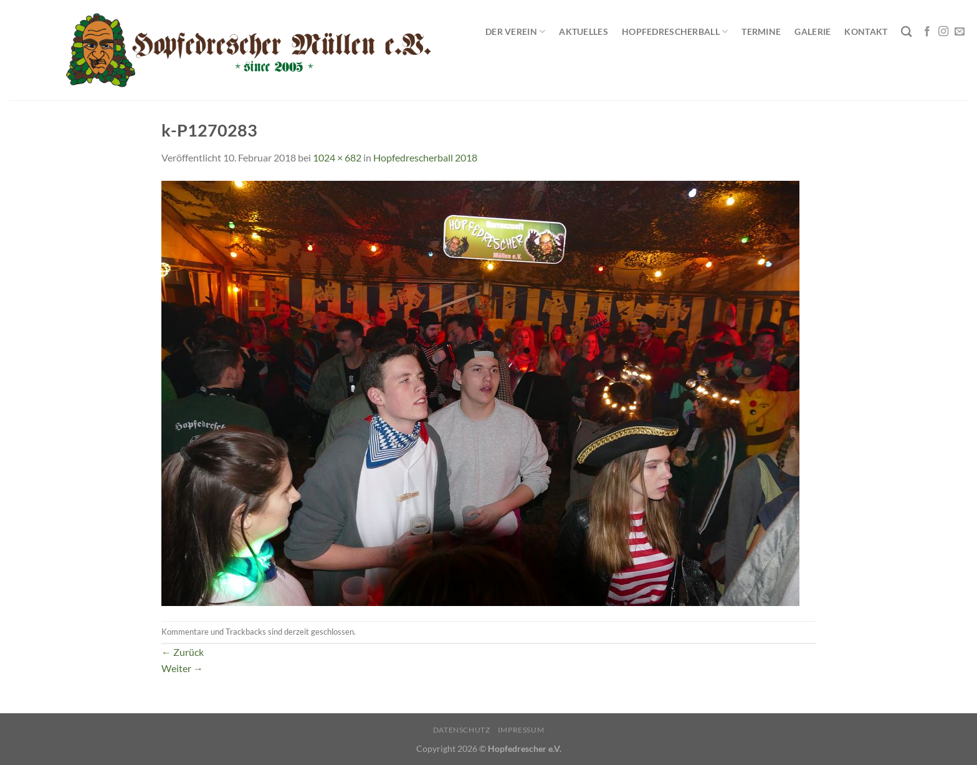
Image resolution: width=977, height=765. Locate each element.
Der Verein (515, 31)
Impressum (521, 729)
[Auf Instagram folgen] (943, 31)
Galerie (812, 31)
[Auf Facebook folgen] (927, 31)
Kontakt (865, 31)
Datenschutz (461, 729)
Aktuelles (583, 31)
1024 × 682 (337, 157)
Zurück (182, 652)
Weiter (182, 668)
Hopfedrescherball (675, 31)
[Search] (906, 32)
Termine (761, 31)
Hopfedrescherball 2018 (425, 157)
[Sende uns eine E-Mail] (960, 31)
